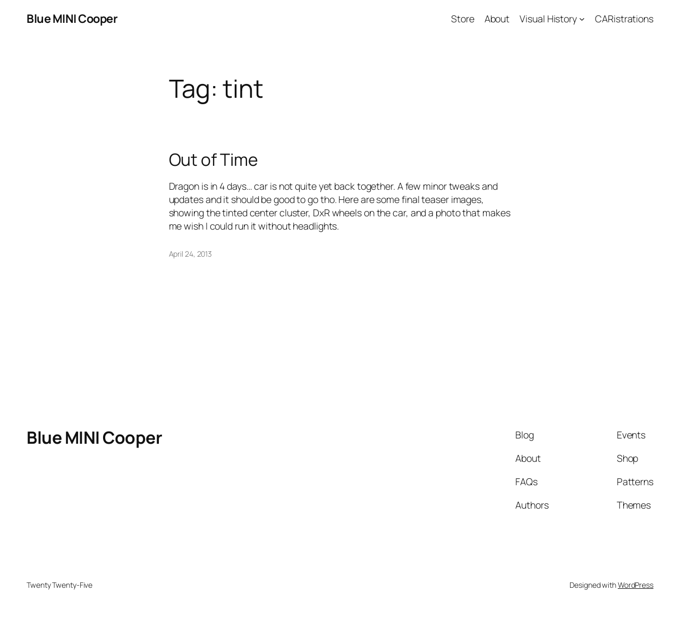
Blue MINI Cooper (72, 19)
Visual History (548, 18)
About (497, 18)
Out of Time (213, 160)
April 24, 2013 (190, 254)
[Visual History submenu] (582, 19)
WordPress (635, 585)
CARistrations (624, 18)
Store (462, 18)
